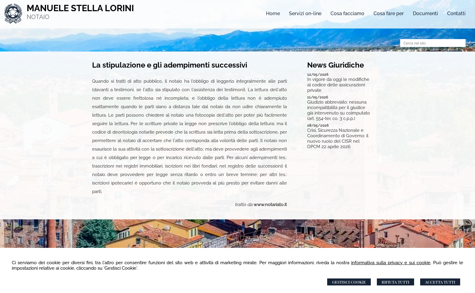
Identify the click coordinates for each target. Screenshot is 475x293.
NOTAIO (38, 17)
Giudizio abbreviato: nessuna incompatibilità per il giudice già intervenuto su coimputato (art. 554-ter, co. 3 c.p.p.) (338, 110)
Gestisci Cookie (349, 282)
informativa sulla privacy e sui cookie (390, 262)
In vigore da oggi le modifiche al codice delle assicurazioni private (338, 85)
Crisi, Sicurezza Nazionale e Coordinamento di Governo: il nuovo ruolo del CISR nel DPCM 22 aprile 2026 (337, 138)
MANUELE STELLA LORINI (80, 8)
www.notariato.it (270, 204)
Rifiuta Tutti (395, 282)
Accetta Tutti (440, 282)
